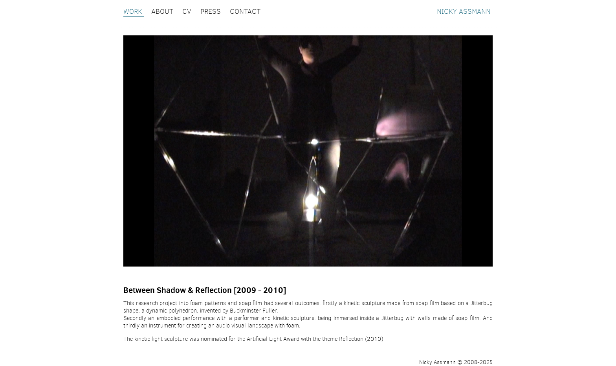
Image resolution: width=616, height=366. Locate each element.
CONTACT (245, 11)
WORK (133, 11)
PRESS (211, 11)
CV (187, 11)
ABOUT (163, 11)
